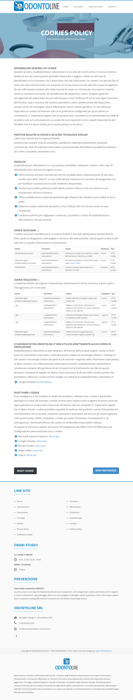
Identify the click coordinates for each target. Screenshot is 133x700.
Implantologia (74, 518)
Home (65, 7)
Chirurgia (19, 518)
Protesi (18, 524)
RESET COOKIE (25, 471)
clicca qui (54, 436)
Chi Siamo (72, 501)
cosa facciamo (95, 7)
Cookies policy (74, 529)
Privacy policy (21, 529)
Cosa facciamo (21, 507)
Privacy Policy (74, 263)
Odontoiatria (73, 507)
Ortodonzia (72, 512)
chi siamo (78, 7)
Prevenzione (21, 512)
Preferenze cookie (23, 535)
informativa (44, 382)
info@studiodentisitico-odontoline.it (35, 629)
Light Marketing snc (103, 651)
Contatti (112, 7)
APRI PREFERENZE (106, 470)
